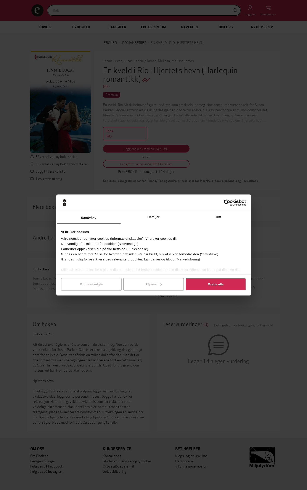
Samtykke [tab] (88, 217)
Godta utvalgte (91, 284)
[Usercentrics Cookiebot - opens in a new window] (227, 202)
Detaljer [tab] (154, 217)
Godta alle (216, 284)
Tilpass (154, 284)
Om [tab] (218, 217)
